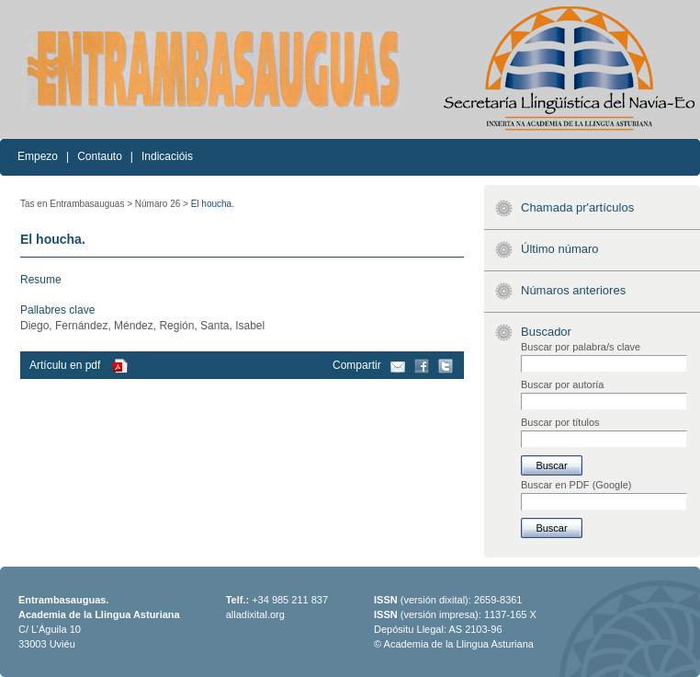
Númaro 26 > (161, 204)
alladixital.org (255, 614)
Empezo (37, 156)
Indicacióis (167, 156)
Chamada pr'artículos (577, 207)
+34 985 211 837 (290, 599)
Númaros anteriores (573, 290)
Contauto (99, 156)
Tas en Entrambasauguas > (76, 204)
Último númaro (560, 249)
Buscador (546, 331)
